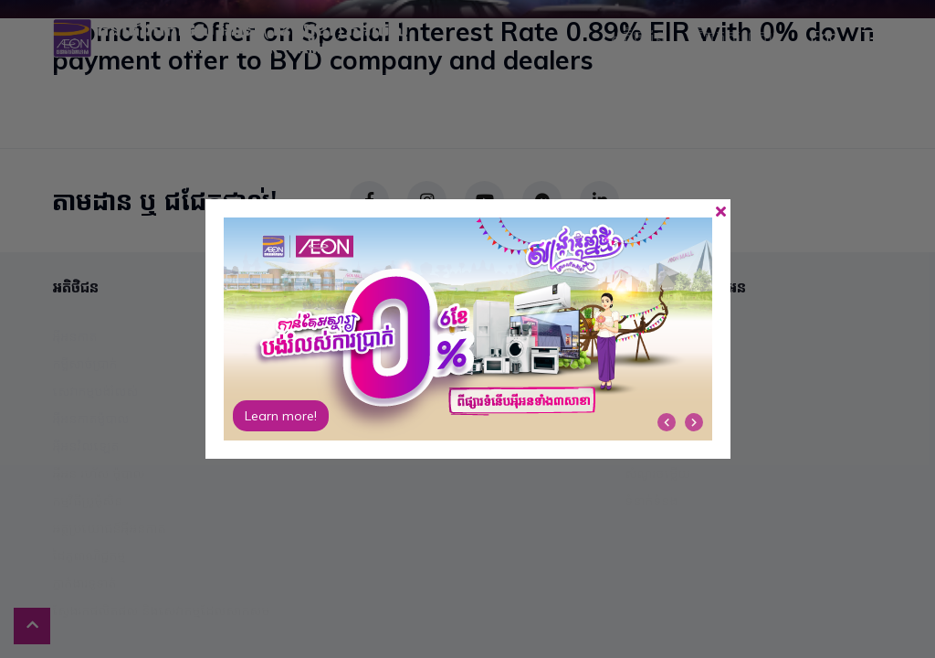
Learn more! (281, 416)
